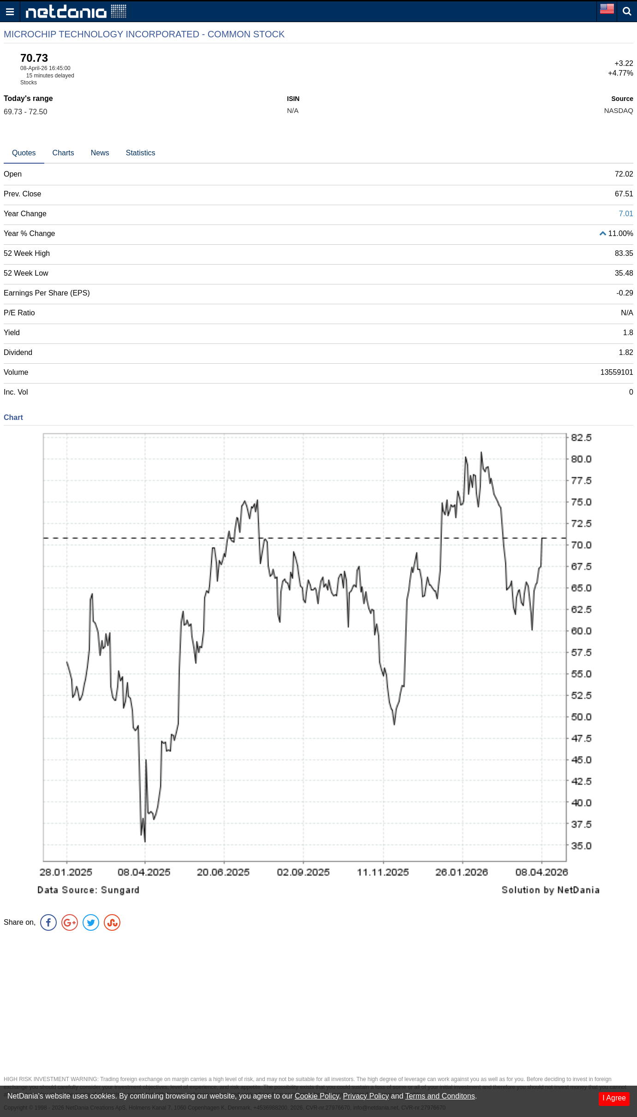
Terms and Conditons (440, 1096)
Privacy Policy (366, 1096)
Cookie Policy (317, 1096)
